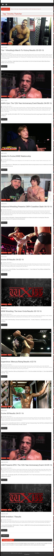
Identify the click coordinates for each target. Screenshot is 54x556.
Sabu (20, 367)
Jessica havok (24, 108)
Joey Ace (50, 54)
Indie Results (4, 43)
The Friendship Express (36, 213)
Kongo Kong (43, 108)
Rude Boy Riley (45, 55)
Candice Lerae (24, 469)
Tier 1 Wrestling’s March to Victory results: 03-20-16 (22, 50)
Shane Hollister (4, 110)
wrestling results (6, 58)
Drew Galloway (24, 263)
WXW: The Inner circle (32, 316)
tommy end (45, 265)
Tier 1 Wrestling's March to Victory (31, 57)
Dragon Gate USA (10, 417)
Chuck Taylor (34, 469)
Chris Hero (49, 107)
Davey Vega (3, 108)
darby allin (14, 263)
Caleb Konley (10, 366)
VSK (2, 58)
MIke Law (14, 55)
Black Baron (19, 54)
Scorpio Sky (29, 213)
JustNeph (3, 55)
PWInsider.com (27, 160)
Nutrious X (40, 55)
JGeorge (46, 54)
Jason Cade (42, 366)
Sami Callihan (33, 160)
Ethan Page (29, 54)
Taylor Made (29, 367)
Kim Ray (33, 315)
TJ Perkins (41, 265)
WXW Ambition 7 (31, 522)
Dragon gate (19, 263)
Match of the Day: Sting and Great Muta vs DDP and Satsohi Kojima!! (26, 9)
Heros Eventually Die (41, 417)
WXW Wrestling (25, 316)
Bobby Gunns (17, 521)
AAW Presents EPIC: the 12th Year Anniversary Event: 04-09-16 (26, 465)
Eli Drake (13, 212)
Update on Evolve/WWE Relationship (16, 156)
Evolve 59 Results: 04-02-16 (12, 260)
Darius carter (24, 54)
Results (9, 43)
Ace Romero (4, 54)
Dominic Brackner (28, 521)
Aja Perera (9, 54)
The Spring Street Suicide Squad (12, 57)
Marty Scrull (15, 265)
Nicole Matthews (15, 367)
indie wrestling (19, 108)
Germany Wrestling (35, 521)
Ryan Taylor (19, 213)
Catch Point (4, 417)
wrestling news (38, 110)
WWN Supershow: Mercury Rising (16, 368)
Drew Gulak (9, 212)
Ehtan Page (20, 417)
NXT (23, 160)
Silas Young (9, 110)
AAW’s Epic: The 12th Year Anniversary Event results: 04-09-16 (26, 103)
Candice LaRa (44, 107)
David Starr (11, 315)
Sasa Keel (6, 522)
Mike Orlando (19, 55)
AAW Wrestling (5, 107)
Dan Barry (39, 469)
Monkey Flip (30, 55)
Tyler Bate (7, 316)
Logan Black (10, 55)
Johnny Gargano (31, 108)
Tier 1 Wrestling (21, 57)
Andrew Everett (38, 107)
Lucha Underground (18, 160)
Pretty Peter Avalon (8, 213)
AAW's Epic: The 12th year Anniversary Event (16, 107)
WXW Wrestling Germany (39, 522)
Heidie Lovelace (48, 469)
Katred (6, 55)
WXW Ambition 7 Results (11, 517)
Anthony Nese (13, 54)
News (8, 149)
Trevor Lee (33, 110)
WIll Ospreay (7, 266)
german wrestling (17, 315)
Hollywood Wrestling (19, 212)
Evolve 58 (25, 417)
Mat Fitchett (30, 470)
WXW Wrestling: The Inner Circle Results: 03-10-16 (21, 311)
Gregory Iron (8, 108)
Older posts (5, 535)
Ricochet (24, 265)
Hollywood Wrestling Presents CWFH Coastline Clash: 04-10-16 (26, 207)
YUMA (11, 214)
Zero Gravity (7, 111)
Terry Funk (33, 367)
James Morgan (32, 212)
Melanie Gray (38, 315)
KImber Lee (36, 108)
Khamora (2, 213)
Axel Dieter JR (4, 521)
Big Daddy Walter (5, 315)
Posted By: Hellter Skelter (7, 53)
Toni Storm (3, 316)
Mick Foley (10, 367)
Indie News (4, 149)
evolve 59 (38, 263)
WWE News (13, 149)
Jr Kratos (41, 212)
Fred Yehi (33, 54)
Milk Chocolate (24, 55)
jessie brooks (42, 54)
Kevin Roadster (29, 315)
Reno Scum (14, 213)
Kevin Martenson (46, 212)
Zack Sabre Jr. (25, 266)
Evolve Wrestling (5, 160)
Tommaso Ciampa (48, 57)
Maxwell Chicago (4, 367)
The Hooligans (14, 110)
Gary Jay (32, 366)
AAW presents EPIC (6, 469)
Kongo (40, 108)
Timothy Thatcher (41, 57)
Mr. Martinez (35, 55)
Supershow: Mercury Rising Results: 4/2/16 (18, 362)
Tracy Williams (45, 367)
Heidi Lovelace (13, 108)
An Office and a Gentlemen (30, 107)
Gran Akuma (37, 54)
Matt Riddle (20, 265)
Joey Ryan (37, 212)
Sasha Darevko (24, 213)
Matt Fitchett (48, 108)
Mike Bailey (43, 315)
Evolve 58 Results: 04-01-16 (12, 413)
